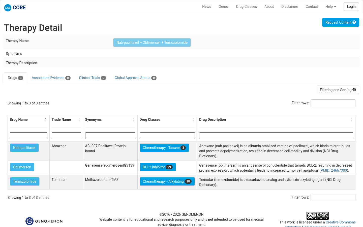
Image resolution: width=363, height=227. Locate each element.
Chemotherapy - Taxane (164, 147)
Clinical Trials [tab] (92, 78)
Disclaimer (289, 7)
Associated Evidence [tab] (51, 78)
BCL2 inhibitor (158, 167)
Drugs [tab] (15, 78)
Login (351, 7)
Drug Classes (246, 7)
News (206, 7)
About (269, 7)
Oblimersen (22, 167)
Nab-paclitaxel (24, 148)
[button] (45, 119)
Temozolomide (24, 181)
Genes (224, 7)
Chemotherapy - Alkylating (167, 181)
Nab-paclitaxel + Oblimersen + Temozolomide (152, 43)
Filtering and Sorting (338, 90)
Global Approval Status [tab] (136, 78)
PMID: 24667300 (334, 170)
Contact (312, 7)
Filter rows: (300, 103)
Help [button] (330, 7)
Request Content (340, 22)
